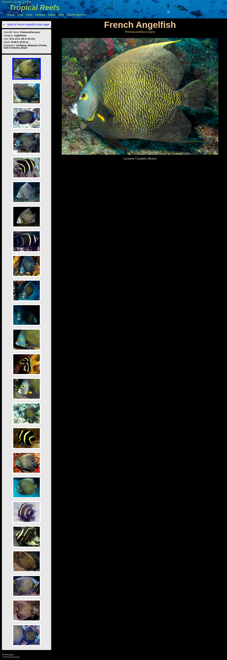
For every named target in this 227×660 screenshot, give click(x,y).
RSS (61, 14)
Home (11, 14)
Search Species (76, 14)
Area (20, 14)
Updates (40, 14)
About (52, 14)
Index (29, 14)
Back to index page (28, 24)
